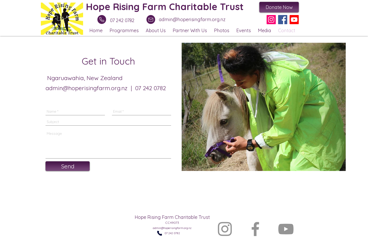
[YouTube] (285, 229)
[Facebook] (282, 19)
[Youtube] (294, 19)
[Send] (68, 166)
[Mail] (150, 19)
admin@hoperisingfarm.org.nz (192, 19)
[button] (124, 30)
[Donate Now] (279, 7)
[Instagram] (271, 19)
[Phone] (101, 19)
